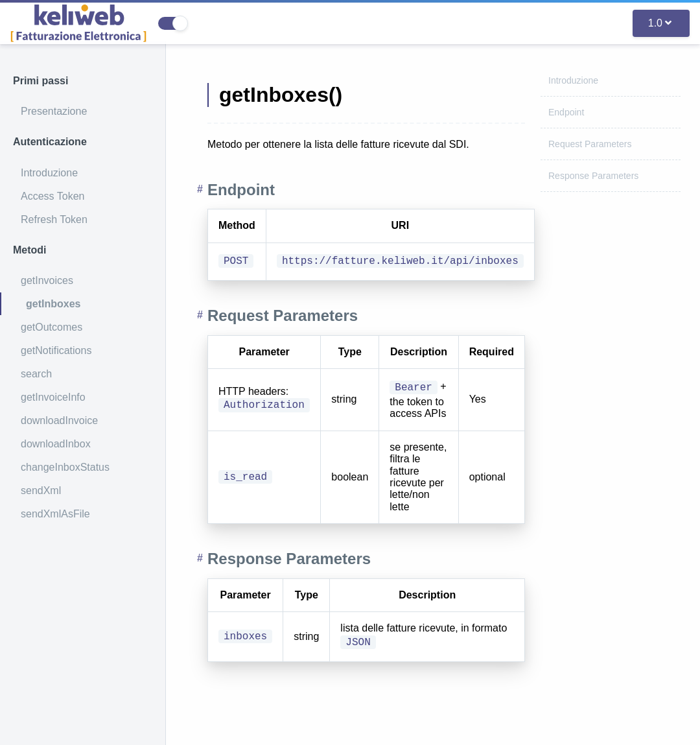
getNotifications (56, 350)
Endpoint (566, 112)
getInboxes (53, 303)
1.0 (659, 23)
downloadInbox (56, 443)
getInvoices (47, 280)
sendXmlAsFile (55, 513)
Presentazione (54, 111)
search (36, 373)
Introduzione (49, 172)
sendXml (41, 490)
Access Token (52, 196)
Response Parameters (593, 176)
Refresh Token (54, 219)
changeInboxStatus (65, 467)
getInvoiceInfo (53, 397)
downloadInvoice (59, 420)
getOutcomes (51, 327)
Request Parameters (589, 144)
